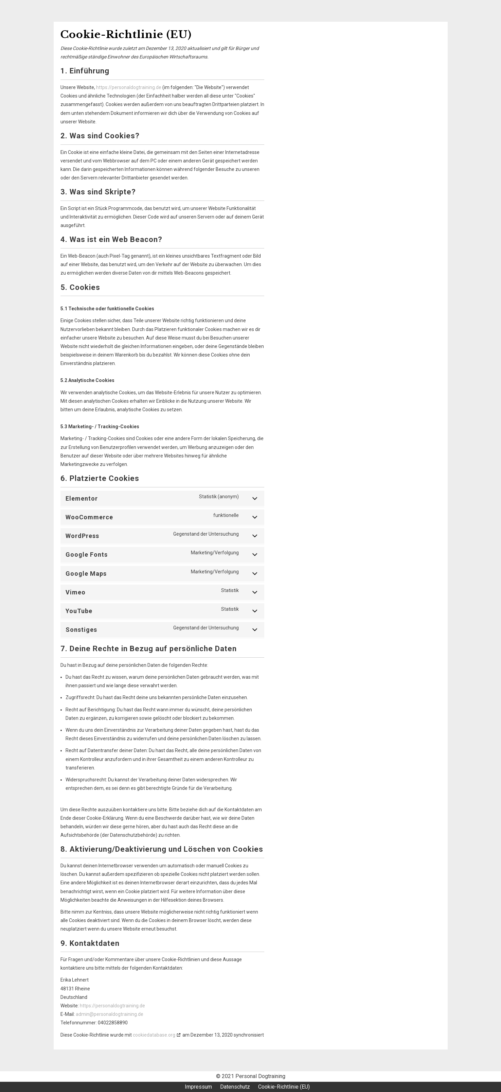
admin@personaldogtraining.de (109, 1014)
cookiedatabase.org (154, 1035)
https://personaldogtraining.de (128, 87)
